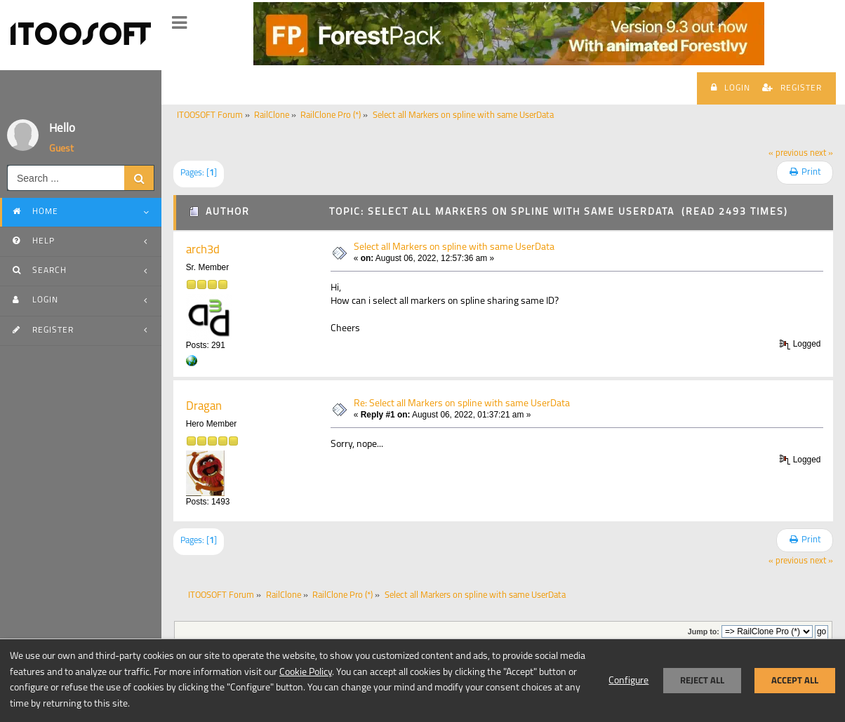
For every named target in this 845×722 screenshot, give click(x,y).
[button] (179, 23)
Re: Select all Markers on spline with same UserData (462, 404)
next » (821, 153)
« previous (788, 153)
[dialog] (422, 680)
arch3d (203, 250)
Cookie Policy (305, 672)
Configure (628, 681)
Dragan (204, 407)
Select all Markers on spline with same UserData (454, 247)
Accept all (794, 680)
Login (730, 88)
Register (792, 88)
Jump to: (703, 631)
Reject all (702, 680)
